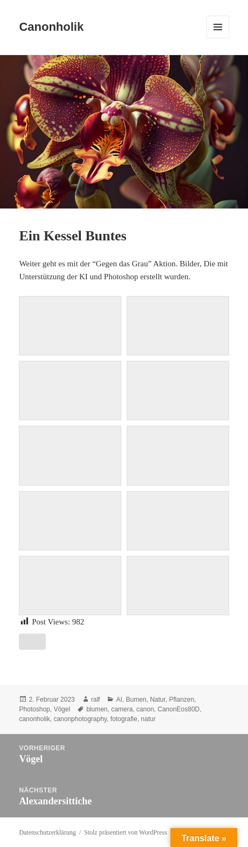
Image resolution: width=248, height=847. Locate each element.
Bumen (136, 699)
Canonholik (51, 26)
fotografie (124, 719)
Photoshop (34, 709)
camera (122, 709)
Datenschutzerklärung (47, 832)
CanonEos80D (178, 709)
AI (119, 699)
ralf (95, 699)
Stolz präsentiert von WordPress (125, 832)
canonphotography (80, 719)
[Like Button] (32, 642)
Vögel (61, 709)
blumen (96, 709)
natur (148, 719)
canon (145, 709)
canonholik (34, 719)
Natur (158, 699)
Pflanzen (182, 699)
